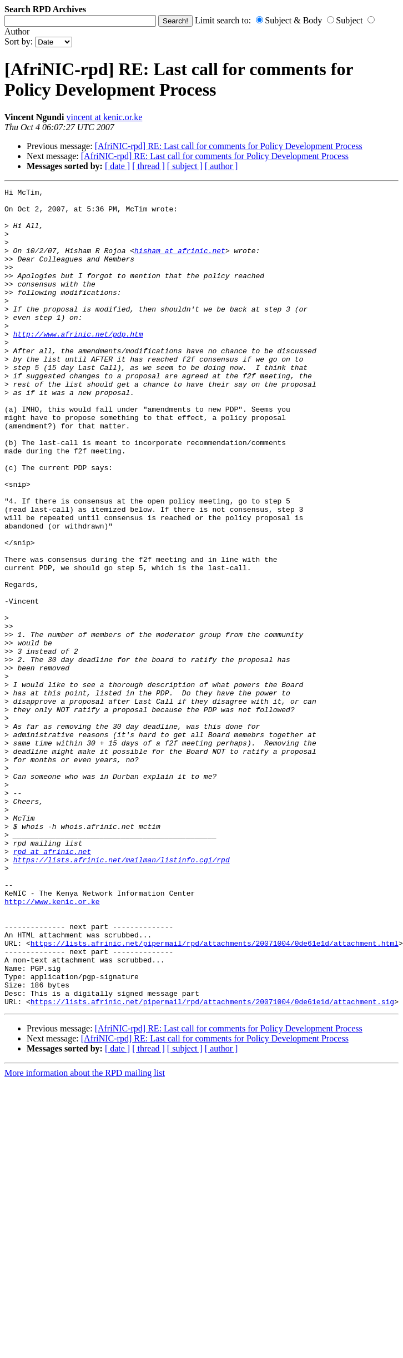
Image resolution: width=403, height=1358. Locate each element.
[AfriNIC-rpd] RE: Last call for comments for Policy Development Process (228, 146)
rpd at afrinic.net (52, 985)
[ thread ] (148, 166)
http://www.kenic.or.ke (52, 1045)
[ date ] (117, 166)
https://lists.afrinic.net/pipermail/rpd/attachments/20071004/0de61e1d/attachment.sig (212, 1165)
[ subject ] (185, 166)
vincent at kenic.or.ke (104, 117)
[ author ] (221, 166)
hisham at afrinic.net (179, 264)
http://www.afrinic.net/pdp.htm (78, 364)
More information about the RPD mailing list (84, 1236)
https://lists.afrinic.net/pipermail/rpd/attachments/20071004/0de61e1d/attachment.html (215, 1095)
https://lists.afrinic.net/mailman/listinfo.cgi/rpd (121, 995)
